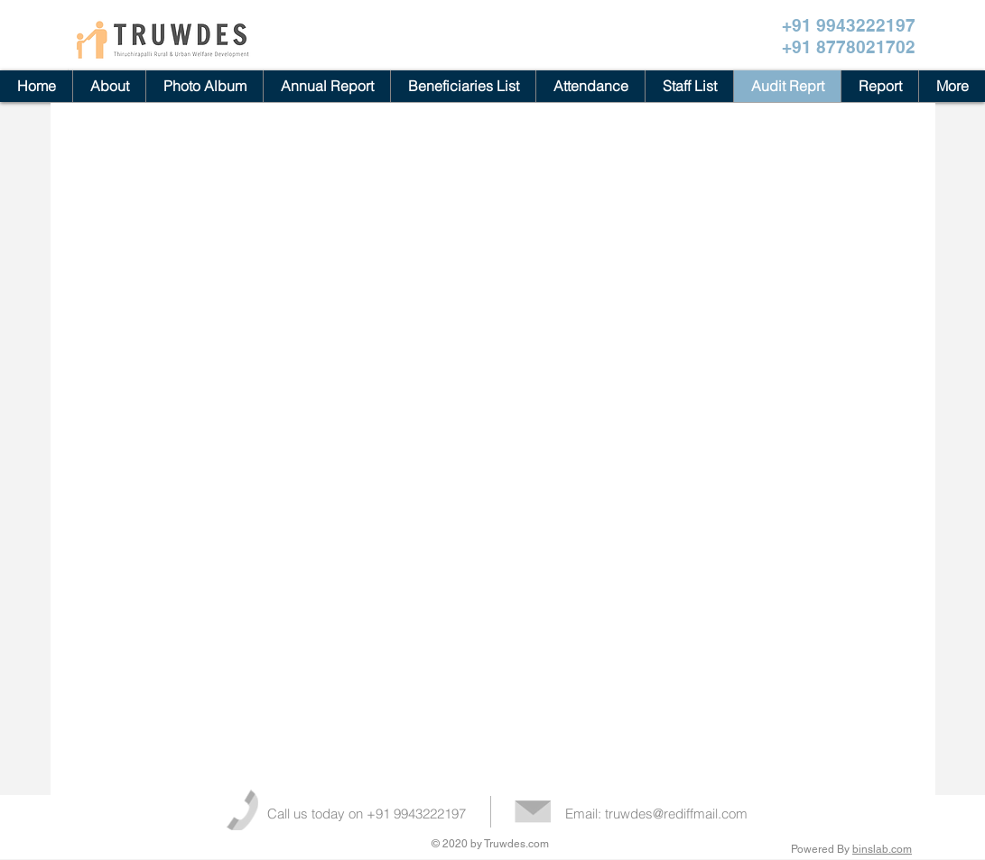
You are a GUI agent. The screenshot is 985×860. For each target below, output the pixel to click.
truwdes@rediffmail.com (676, 813)
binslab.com (882, 849)
